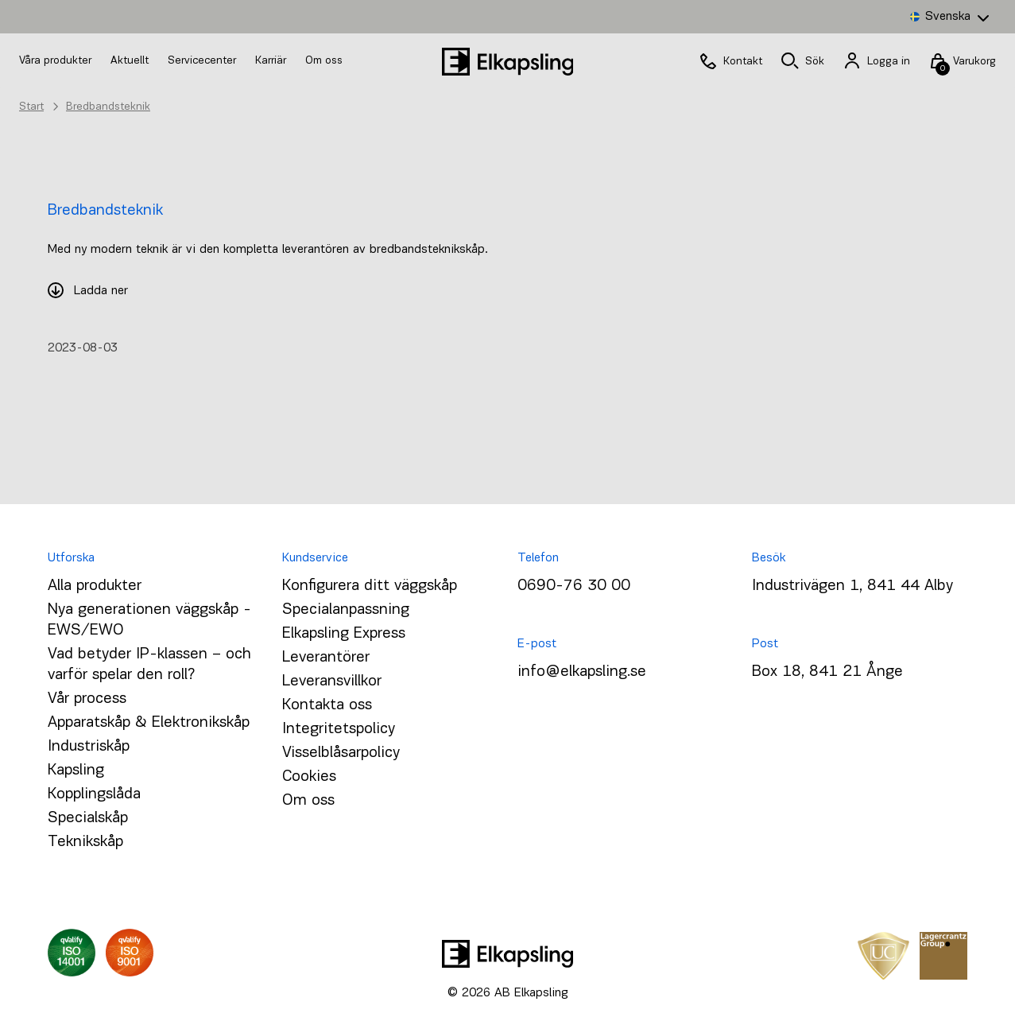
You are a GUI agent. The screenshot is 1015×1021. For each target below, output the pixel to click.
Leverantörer (326, 658)
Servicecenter (203, 61)
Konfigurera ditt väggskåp (369, 586)
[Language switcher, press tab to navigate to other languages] (949, 16)
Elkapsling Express (343, 634)
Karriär (272, 61)
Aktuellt (131, 61)
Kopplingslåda (94, 794)
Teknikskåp (85, 842)
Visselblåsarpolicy (341, 753)
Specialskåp (88, 818)
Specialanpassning (345, 610)
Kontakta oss (327, 705)
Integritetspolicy (338, 729)
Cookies (309, 777)
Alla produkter (94, 586)
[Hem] (508, 62)
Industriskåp (89, 747)
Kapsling (76, 770)
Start (31, 107)
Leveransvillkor (332, 681)
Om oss (324, 61)
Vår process (87, 699)
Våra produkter (55, 61)
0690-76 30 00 (573, 586)
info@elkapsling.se (581, 672)
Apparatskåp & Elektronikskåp (149, 723)
